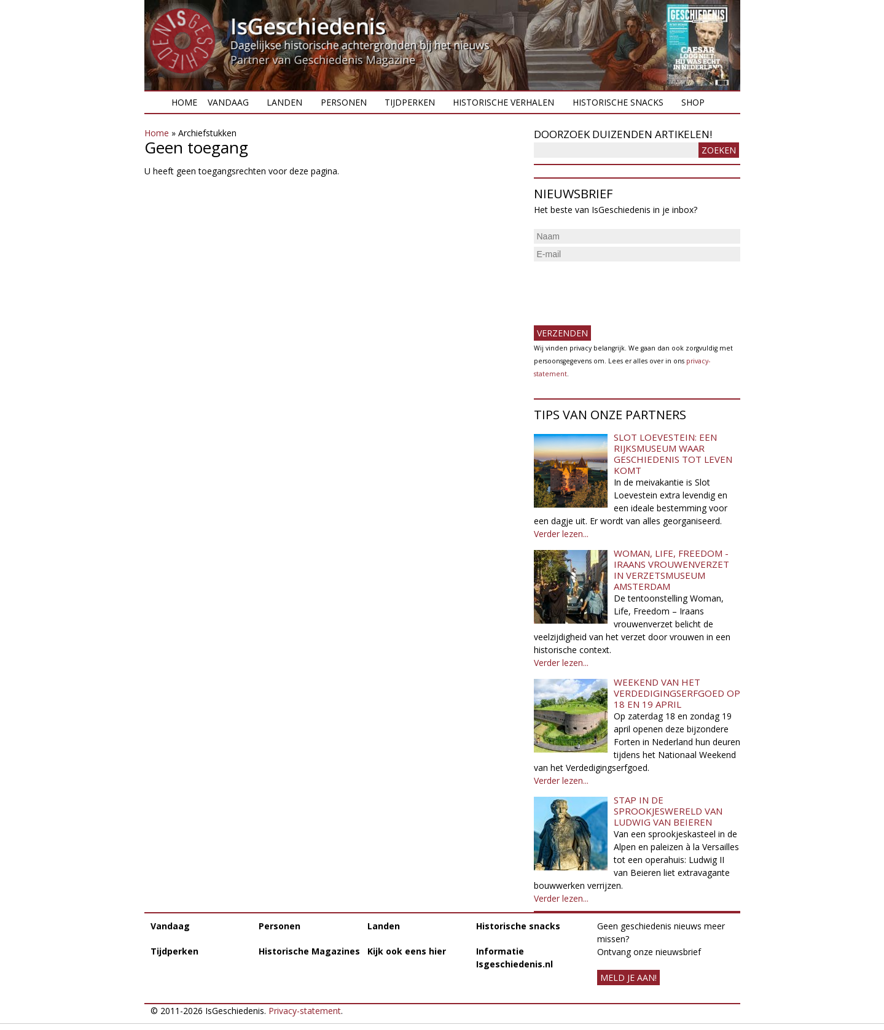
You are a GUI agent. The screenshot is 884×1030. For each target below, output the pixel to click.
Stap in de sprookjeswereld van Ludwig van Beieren (668, 811)
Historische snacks (618, 102)
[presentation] (627, 288)
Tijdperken (410, 102)
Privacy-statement (304, 1010)
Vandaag (228, 102)
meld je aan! (628, 977)
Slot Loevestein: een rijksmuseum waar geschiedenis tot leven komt (673, 453)
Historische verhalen (503, 102)
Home (184, 102)
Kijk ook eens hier (406, 951)
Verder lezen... (561, 534)
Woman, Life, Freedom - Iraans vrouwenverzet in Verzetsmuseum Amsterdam (671, 569)
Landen (284, 102)
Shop (693, 102)
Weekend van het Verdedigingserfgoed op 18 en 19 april (677, 693)
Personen (344, 102)
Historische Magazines (309, 951)
